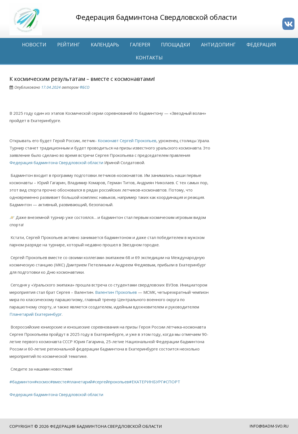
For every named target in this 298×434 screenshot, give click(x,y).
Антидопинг (218, 44)
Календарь (105, 44)
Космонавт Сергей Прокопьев (127, 140)
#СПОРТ (171, 381)
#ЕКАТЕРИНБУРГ (146, 381)
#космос (42, 381)
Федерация (261, 44)
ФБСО (84, 87)
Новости (34, 44)
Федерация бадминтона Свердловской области (56, 162)
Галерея (140, 44)
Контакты (149, 57)
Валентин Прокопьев (116, 292)
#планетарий (79, 381)
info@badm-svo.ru (269, 426)
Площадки (175, 44)
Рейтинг (68, 44)
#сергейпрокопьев (110, 381)
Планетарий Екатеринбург (35, 314)
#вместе (58, 381)
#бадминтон (21, 381)
